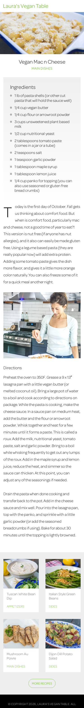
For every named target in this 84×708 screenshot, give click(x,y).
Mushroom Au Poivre (17, 656)
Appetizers (15, 606)
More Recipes (42, 683)
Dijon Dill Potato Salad (61, 656)
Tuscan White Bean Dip (21, 596)
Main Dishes (42, 68)
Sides (53, 606)
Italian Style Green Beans (62, 596)
